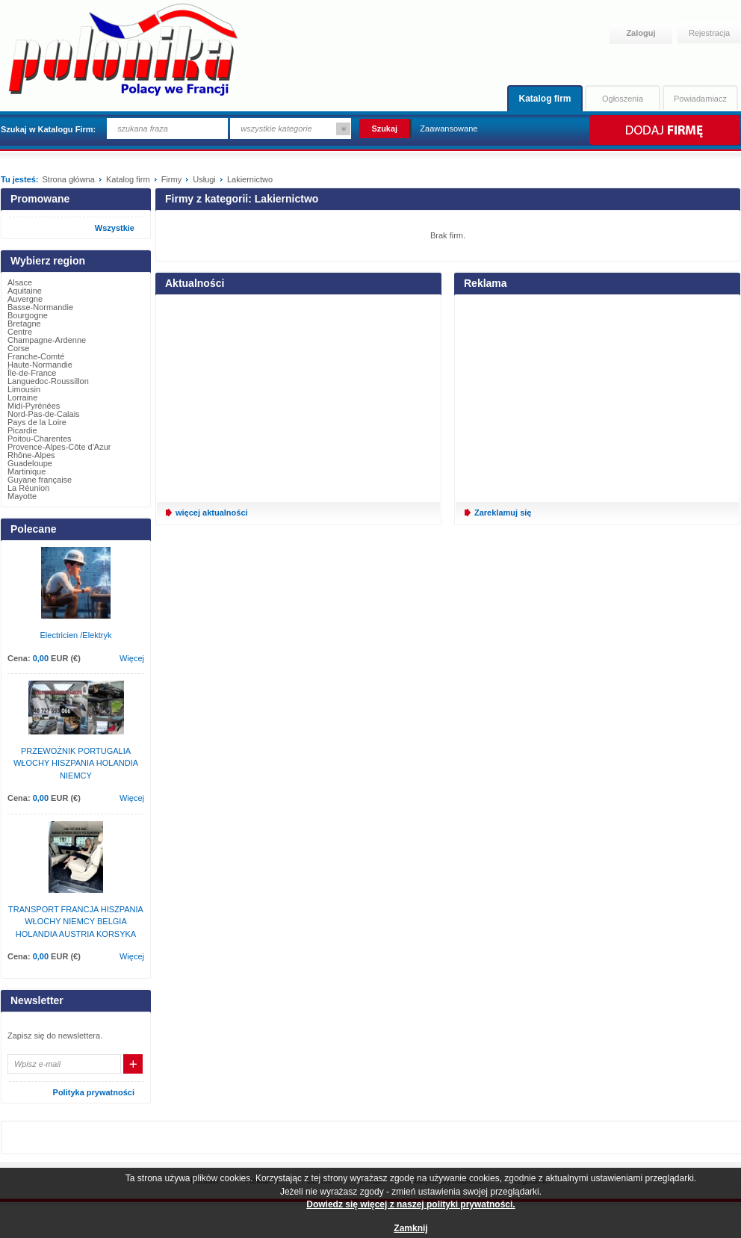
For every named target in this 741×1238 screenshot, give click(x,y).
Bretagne (24, 323)
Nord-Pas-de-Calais (43, 413)
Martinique (26, 471)
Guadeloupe (29, 463)
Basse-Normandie (40, 307)
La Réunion (28, 487)
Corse (18, 348)
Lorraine (22, 397)
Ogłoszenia (622, 98)
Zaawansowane (448, 128)
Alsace (19, 282)
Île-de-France (31, 372)
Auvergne (25, 298)
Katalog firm (544, 98)
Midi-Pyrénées (33, 405)
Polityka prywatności (93, 1092)
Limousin (23, 389)
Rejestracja (709, 32)
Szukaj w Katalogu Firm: (48, 129)
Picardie (22, 430)
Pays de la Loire (36, 422)
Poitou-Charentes (39, 438)
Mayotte (22, 496)
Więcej (132, 658)
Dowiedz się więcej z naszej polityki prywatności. (410, 1204)
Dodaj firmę (663, 130)
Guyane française (39, 479)
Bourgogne (27, 315)
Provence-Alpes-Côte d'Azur (59, 446)
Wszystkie (114, 227)
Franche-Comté (35, 356)
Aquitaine (24, 290)
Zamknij (410, 1228)
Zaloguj (640, 32)
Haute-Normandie (39, 364)
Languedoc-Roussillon (48, 381)
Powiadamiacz (700, 98)
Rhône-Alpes (31, 455)
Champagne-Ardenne (46, 339)
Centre (19, 331)
